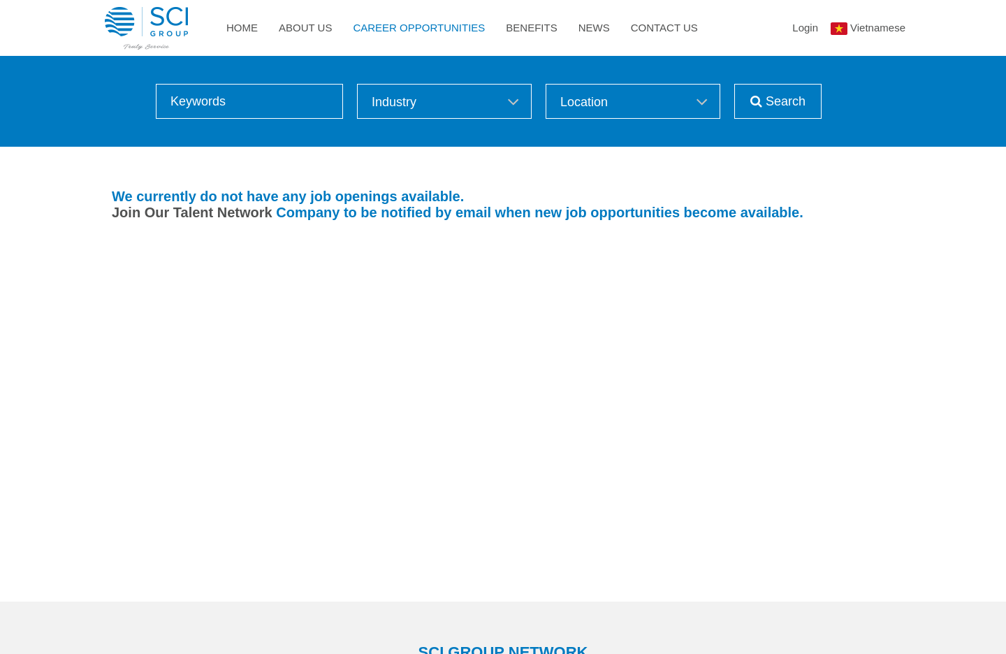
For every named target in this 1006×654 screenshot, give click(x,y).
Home (242, 28)
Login (805, 28)
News (594, 28)
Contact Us (664, 28)
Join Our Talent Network (192, 212)
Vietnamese (877, 28)
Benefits (531, 28)
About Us (305, 28)
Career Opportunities (419, 28)
